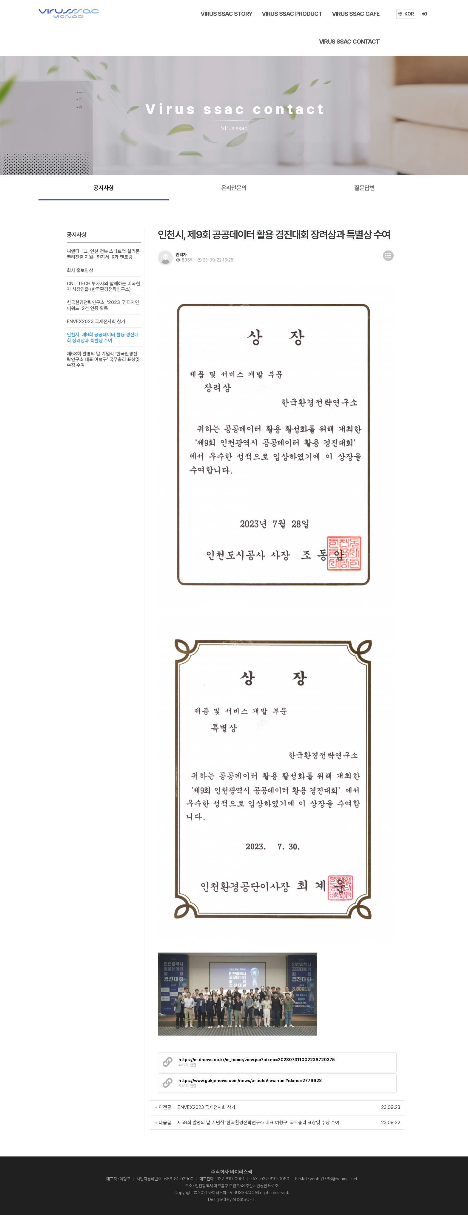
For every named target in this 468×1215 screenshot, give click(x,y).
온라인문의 (234, 187)
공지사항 (103, 187)
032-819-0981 (230, 1178)
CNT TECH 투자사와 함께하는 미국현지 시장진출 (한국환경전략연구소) (103, 286)
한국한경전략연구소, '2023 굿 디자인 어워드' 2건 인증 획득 (103, 305)
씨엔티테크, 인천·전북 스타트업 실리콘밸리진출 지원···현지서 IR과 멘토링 (103, 254)
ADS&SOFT (244, 1199)
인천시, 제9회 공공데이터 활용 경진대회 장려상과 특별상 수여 (102, 337)
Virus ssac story (226, 13)
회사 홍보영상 (80, 270)
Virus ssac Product (292, 13)
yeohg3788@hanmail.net (333, 1178)
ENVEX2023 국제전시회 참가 (96, 321)
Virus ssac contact (349, 41)
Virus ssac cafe (356, 13)
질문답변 (364, 187)
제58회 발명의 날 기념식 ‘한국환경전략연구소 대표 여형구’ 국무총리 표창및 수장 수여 (103, 359)
